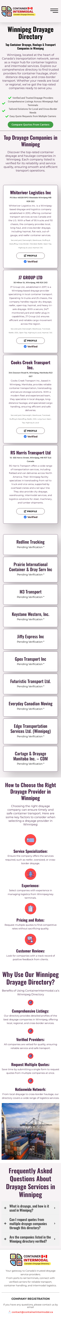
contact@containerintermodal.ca (32, 1312)
